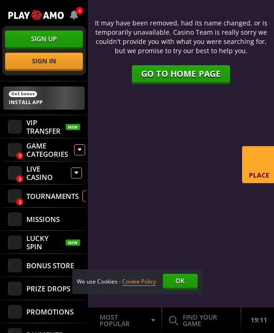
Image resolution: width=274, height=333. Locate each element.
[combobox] (74, 14)
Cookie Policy (139, 281)
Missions (34, 219)
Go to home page (181, 73)
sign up (44, 38)
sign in (44, 60)
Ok (180, 280)
